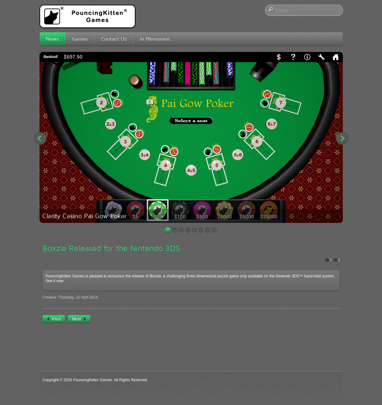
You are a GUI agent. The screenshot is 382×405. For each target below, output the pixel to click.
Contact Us (114, 39)
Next (342, 138)
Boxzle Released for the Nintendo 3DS (111, 248)
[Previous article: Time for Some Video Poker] (54, 319)
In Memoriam (155, 39)
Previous (40, 138)
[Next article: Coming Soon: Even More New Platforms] (79, 319)
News (52, 39)
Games (80, 39)
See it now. (55, 281)
